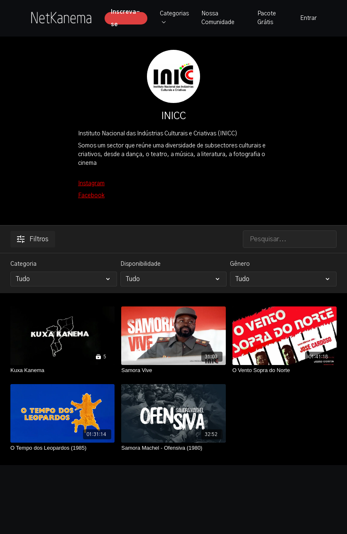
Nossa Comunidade (218, 18)
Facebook (91, 195)
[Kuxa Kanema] (62, 370)
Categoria (23, 264)
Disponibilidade (140, 264)
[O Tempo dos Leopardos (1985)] (62, 448)
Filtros (33, 239)
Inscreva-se (125, 18)
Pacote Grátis (266, 18)
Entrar (308, 18)
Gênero (240, 264)
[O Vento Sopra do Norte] (284, 370)
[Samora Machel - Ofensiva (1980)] (173, 448)
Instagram (91, 183)
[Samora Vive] (173, 370)
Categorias (174, 17)
